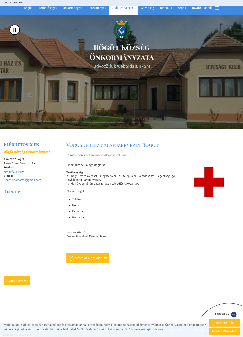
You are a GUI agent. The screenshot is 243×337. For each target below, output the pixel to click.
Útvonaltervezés (17, 281)
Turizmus (166, 8)
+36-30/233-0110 (14, 171)
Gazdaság (147, 8)
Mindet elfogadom (224, 331)
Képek (182, 8)
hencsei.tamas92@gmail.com (22, 180)
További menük (205, 8)
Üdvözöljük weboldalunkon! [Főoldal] (121, 56)
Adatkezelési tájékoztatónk (146, 329)
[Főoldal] (121, 29)
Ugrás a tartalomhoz (14, 3)
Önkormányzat (73, 8)
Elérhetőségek (47, 8)
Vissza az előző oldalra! (91, 258)
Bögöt (28, 8)
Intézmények (97, 8)
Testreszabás (225, 323)
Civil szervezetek (123, 8)
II (14, 30)
